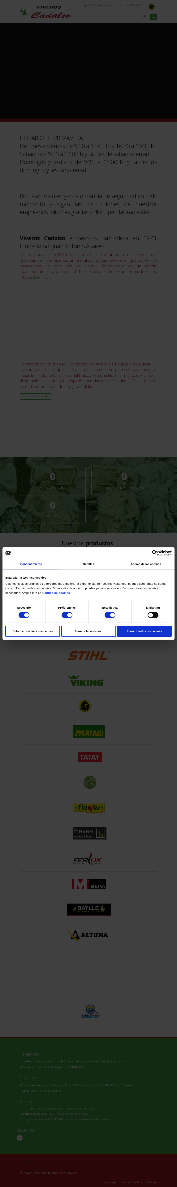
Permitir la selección (88, 631)
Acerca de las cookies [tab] (146, 564)
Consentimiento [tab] (31, 564)
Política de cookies (56, 592)
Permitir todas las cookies (144, 631)
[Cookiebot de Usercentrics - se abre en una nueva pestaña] (155, 553)
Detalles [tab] (88, 564)
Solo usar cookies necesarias (32, 631)
